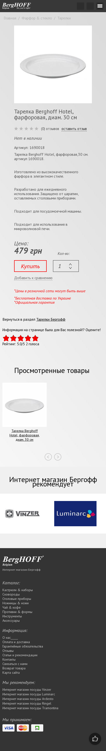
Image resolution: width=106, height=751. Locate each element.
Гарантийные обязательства (22, 646)
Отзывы (8, 650)
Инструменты (12, 616)
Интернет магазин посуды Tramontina (30, 708)
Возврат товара (14, 668)
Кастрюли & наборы (17, 590)
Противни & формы (17, 612)
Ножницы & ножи (15, 603)
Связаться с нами (14, 664)
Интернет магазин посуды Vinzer (26, 689)
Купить (30, 266)
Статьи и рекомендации (19, 655)
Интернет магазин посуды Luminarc (28, 694)
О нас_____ (10, 637)
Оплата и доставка (16, 642)
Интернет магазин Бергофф (21, 569)
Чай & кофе (11, 607)
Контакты (9, 659)
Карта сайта (11, 672)
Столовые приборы (16, 598)
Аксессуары (11, 620)
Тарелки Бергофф (50, 319)
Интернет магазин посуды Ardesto (27, 699)
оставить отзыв (74, 129)
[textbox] (66, 266)
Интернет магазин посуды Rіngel (26, 703)
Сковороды (11, 594)
